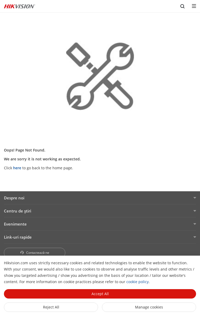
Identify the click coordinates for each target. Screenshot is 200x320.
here (17, 167)
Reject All (51, 307)
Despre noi (14, 197)
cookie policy (137, 281)
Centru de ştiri (17, 211)
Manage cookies (149, 307)
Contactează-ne (34, 252)
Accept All (100, 293)
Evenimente (15, 224)
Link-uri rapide (18, 237)
